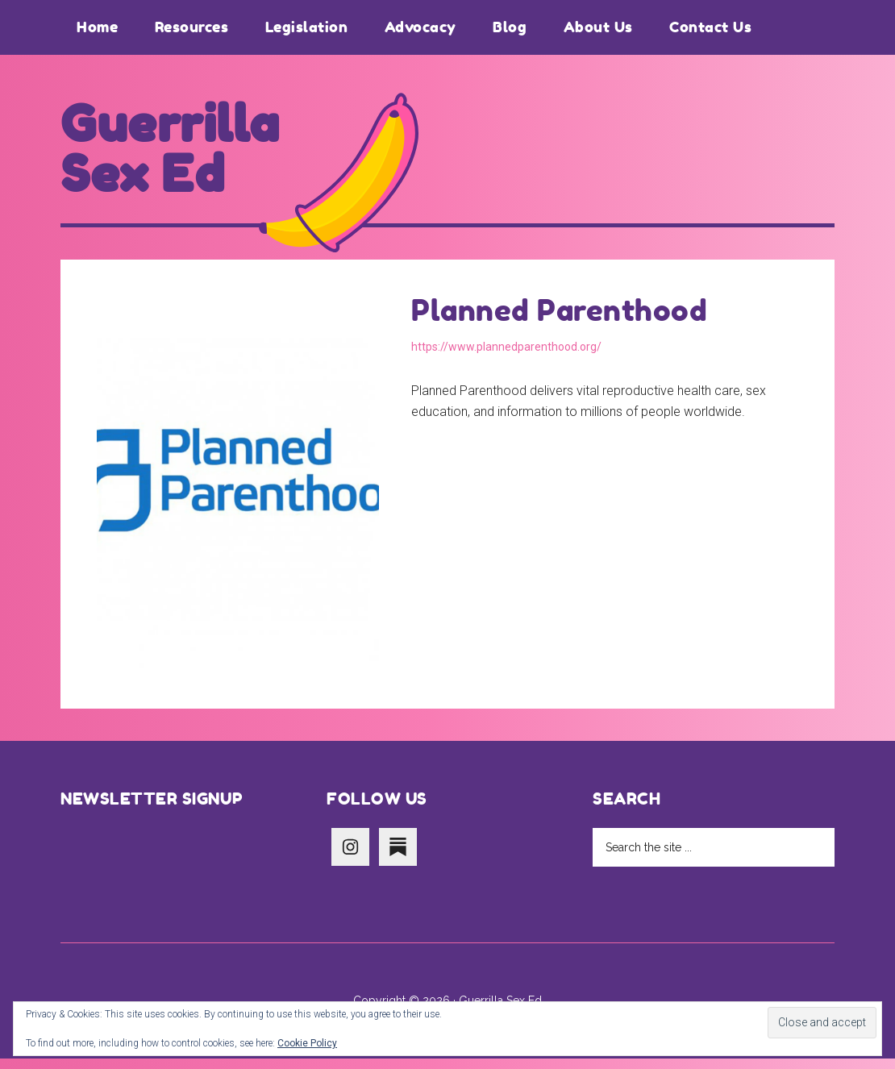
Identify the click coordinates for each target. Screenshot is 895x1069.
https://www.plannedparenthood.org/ (506, 357)
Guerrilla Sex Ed (180, 155)
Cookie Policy (307, 1043)
